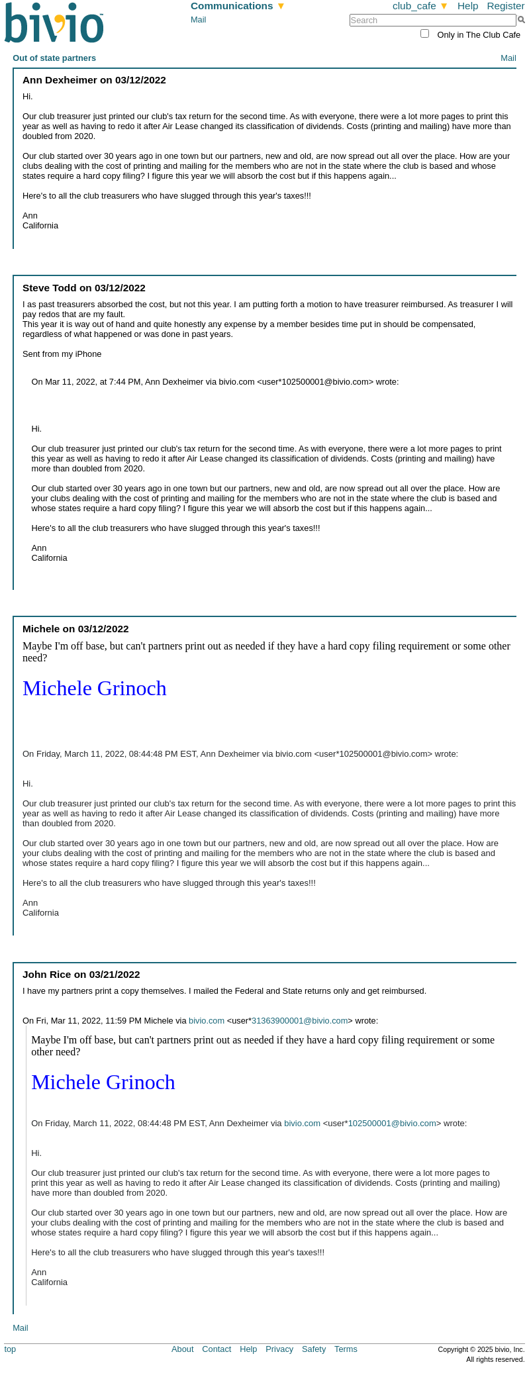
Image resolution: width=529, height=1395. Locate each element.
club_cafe (421, 5)
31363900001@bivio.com (300, 1021)
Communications (238, 5)
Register (505, 5)
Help (468, 5)
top (10, 1349)
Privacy (279, 1349)
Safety (314, 1349)
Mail (198, 19)
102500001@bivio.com (392, 1123)
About (182, 1349)
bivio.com (206, 1021)
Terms (346, 1349)
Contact (216, 1349)
